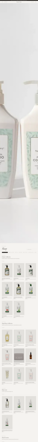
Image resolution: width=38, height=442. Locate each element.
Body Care (16, 252)
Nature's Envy (19, 1)
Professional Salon (30, 252)
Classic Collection (4, 252)
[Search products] (31, 249)
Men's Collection (25, 252)
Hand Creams (20, 252)
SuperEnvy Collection (11, 252)
